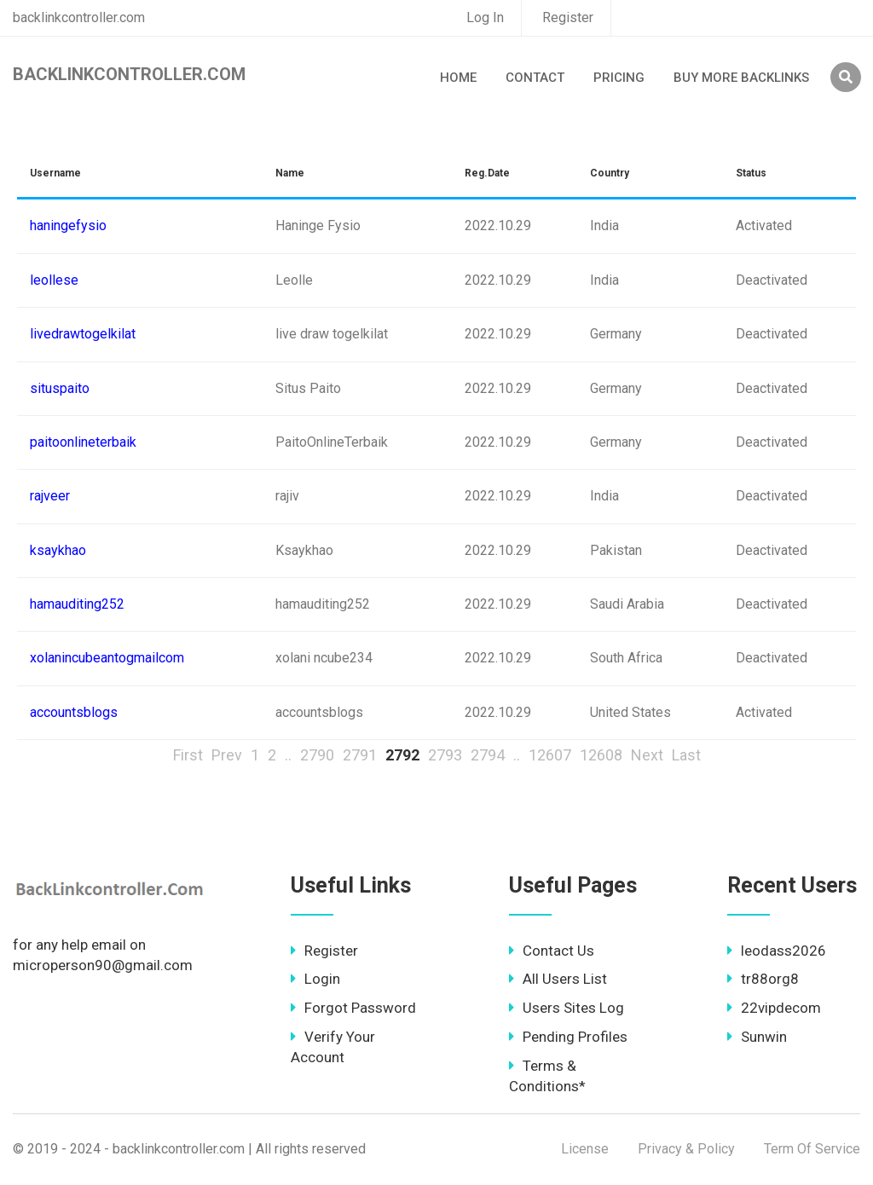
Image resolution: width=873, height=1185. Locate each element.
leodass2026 (776, 950)
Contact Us (551, 950)
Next (647, 755)
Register (567, 17)
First (188, 755)
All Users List (558, 978)
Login (315, 978)
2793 (445, 755)
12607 (550, 755)
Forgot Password (353, 1007)
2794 (488, 755)
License (585, 1149)
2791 (360, 755)
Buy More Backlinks (741, 77)
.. (288, 755)
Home (458, 77)
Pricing (619, 77)
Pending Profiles (568, 1036)
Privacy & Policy (686, 1149)
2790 (317, 755)
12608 (601, 755)
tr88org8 (763, 978)
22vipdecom (774, 1007)
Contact (535, 77)
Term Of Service (812, 1149)
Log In (485, 17)
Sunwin (757, 1036)
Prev (226, 755)
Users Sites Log (566, 1007)
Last (686, 755)
